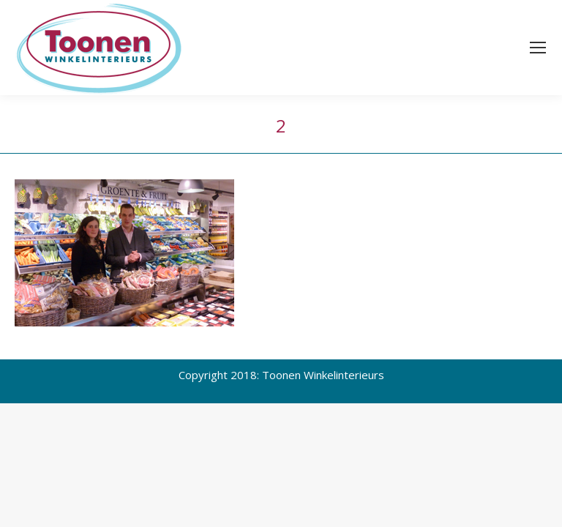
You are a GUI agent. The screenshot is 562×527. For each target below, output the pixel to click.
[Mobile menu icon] (537, 47)
